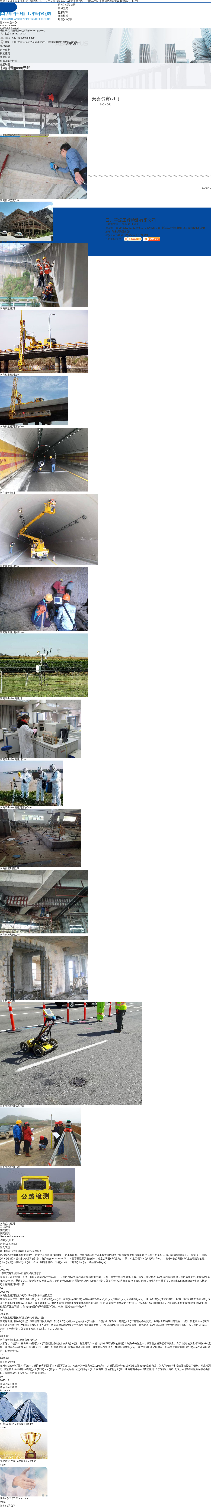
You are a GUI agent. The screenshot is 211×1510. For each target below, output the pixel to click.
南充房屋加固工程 (10, 934)
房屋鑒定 (63, 8)
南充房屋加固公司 (10, 868)
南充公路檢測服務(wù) (12, 1106)
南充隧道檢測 (7, 492)
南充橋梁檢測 (7, 308)
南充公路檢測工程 (10, 1167)
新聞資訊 (5, 1230)
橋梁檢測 (63, 12)
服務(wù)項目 (65, 19)
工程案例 (5, 1226)
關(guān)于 (8, 1387)
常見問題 (5, 1247)
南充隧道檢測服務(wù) (12, 632)
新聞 (5, 1233)
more (3, 1427)
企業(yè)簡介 (16, 1423)
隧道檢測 (63, 15)
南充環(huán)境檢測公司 (13, 759)
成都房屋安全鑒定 (10, 242)
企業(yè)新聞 (7, 1240)
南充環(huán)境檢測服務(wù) (16, 807)
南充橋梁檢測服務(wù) (12, 426)
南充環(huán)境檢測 (11, 698)
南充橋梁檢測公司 (10, 374)
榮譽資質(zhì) (18, 1461)
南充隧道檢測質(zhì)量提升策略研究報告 (22, 1317)
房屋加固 (5, 64)
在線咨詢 (5, 46)
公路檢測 (5, 68)
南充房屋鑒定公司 (10, 200)
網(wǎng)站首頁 (66, 4)
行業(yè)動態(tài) (9, 1243)
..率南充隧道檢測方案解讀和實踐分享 (20, 1273)
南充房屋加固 (7, 1001)
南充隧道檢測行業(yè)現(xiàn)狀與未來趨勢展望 (26, 1295)
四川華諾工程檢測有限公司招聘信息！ (21, 1251)
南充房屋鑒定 (7, 135)
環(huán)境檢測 (8, 60)
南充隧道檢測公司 (10, 566)
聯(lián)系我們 (14, 1498)
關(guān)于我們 (8, 1384)
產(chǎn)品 (8, 22)
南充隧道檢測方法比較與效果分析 (18, 1339)
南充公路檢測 (7, 1223)
